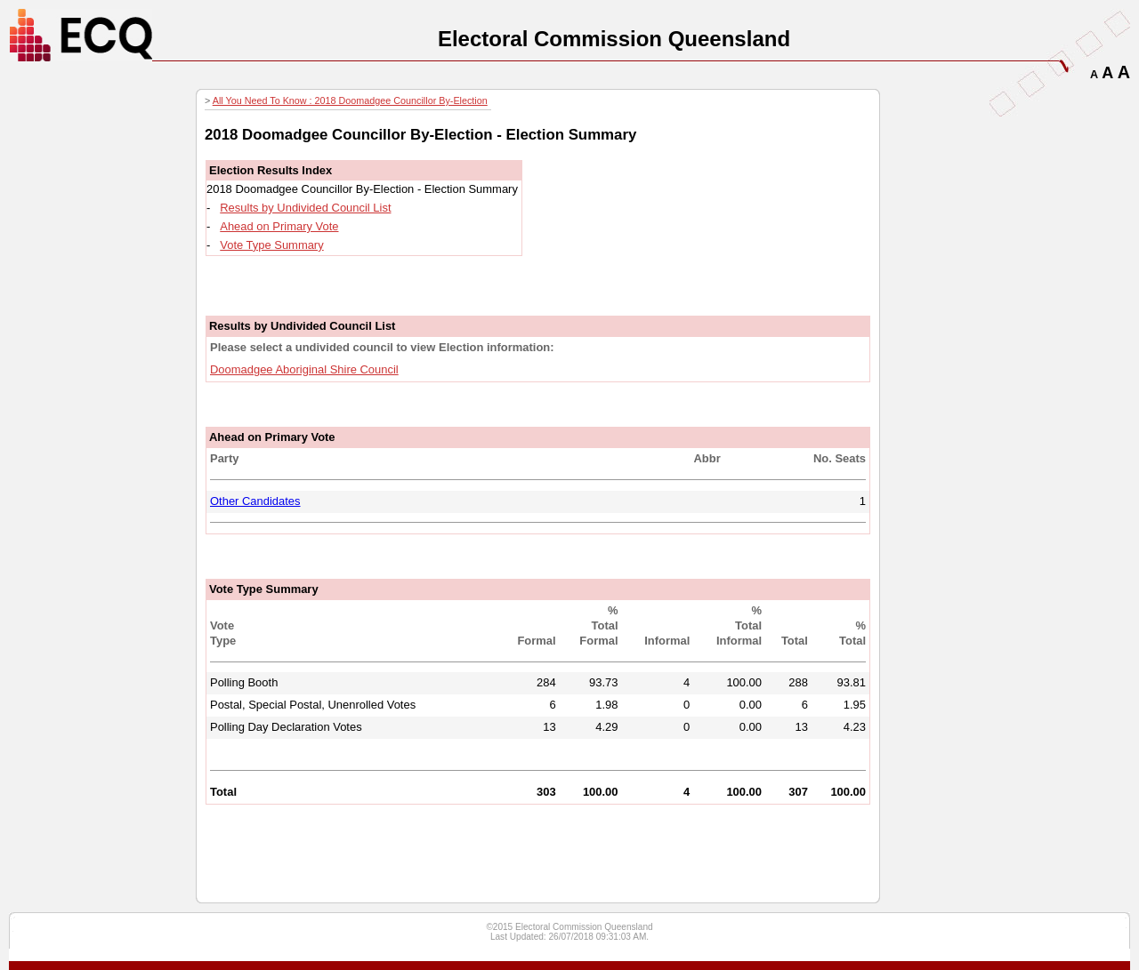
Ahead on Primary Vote (279, 226)
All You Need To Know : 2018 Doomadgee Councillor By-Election (350, 100)
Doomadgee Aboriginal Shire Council (304, 369)
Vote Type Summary (271, 245)
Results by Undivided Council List (305, 207)
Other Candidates (255, 501)
